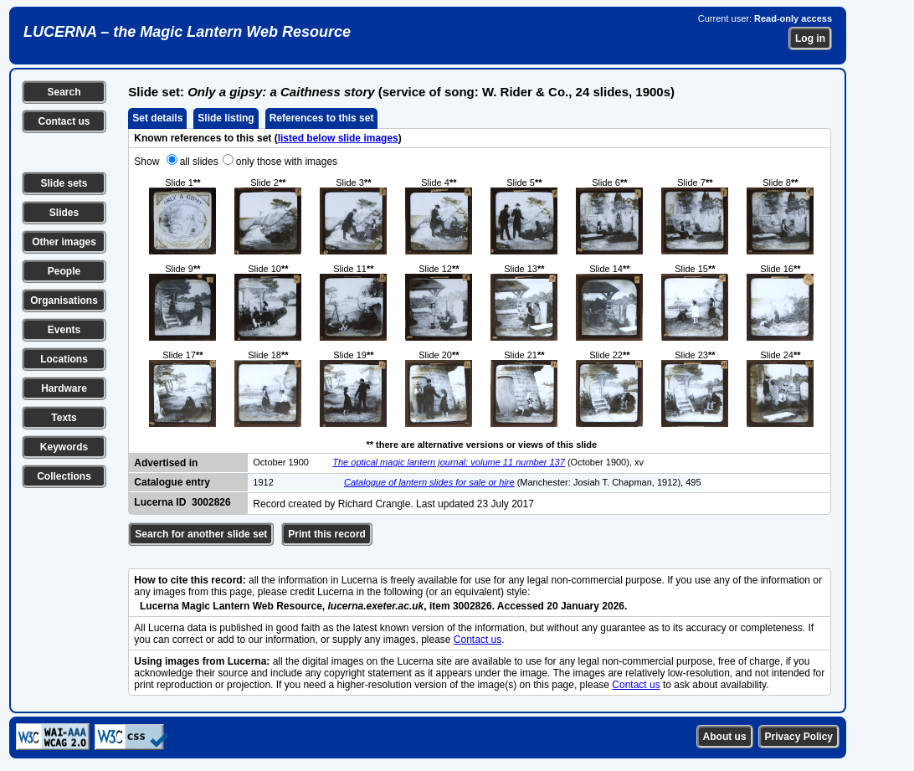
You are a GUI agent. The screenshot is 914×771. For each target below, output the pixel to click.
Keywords (64, 447)
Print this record (327, 534)
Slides (64, 212)
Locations (64, 359)
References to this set (322, 118)
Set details (157, 118)
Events (64, 330)
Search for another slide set (201, 534)
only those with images (286, 161)
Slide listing (226, 118)
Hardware (64, 388)
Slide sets (63, 183)
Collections (64, 476)
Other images (64, 242)
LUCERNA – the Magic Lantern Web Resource (187, 31)
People (64, 271)
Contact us (64, 121)
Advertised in (166, 463)
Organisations (64, 300)
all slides (199, 161)
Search (63, 92)
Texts (63, 418)
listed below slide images (338, 138)
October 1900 (281, 462)
